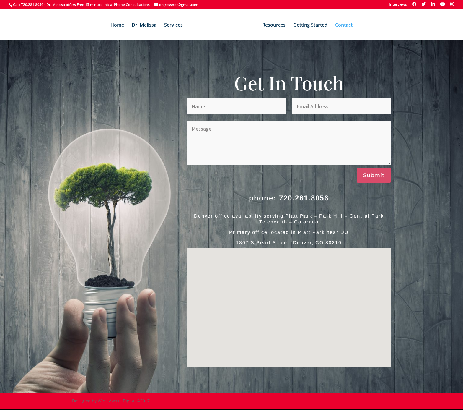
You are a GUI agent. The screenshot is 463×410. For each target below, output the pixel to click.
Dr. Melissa (144, 25)
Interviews (398, 5)
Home (117, 25)
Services (173, 25)
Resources (274, 25)
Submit (373, 175)
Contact (344, 25)
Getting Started (310, 25)
